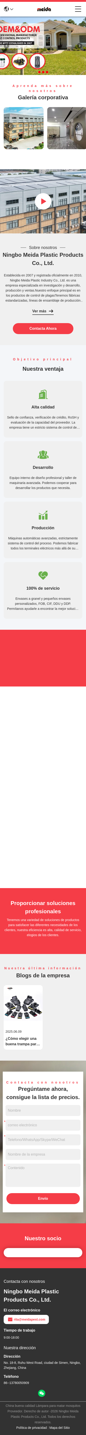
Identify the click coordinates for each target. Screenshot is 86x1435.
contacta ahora (43, 328)
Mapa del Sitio (59, 1428)
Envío (43, 1198)
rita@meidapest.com (26, 1319)
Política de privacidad (31, 1428)
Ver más (43, 311)
